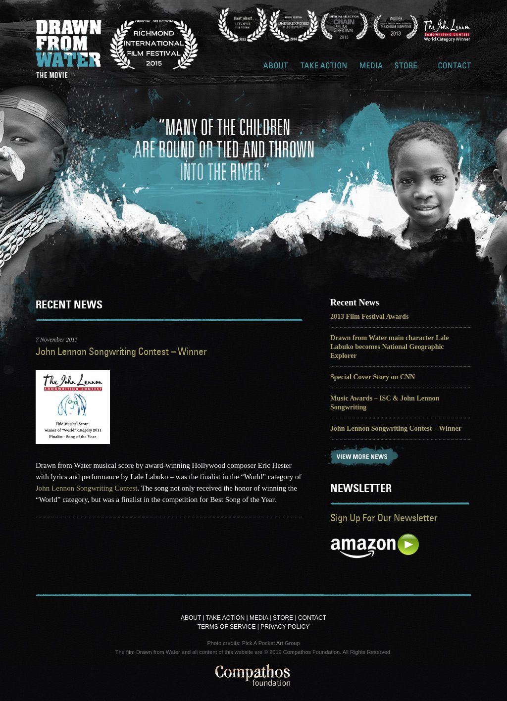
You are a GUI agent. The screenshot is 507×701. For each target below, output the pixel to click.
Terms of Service (227, 626)
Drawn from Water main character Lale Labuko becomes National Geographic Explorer (389, 346)
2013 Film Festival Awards (369, 316)
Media (371, 68)
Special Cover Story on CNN (372, 377)
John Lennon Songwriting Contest (86, 488)
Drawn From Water (69, 49)
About (275, 68)
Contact (454, 68)
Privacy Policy (284, 626)
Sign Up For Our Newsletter (384, 517)
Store (406, 68)
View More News (364, 457)
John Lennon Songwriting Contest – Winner (121, 351)
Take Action (324, 68)
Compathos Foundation (253, 677)
